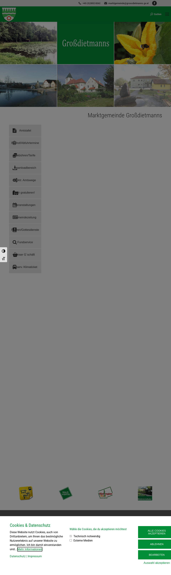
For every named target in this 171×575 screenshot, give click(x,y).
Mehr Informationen (29, 549)
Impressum (35, 556)
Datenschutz (18, 556)
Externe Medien (83, 540)
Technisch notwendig (86, 536)
